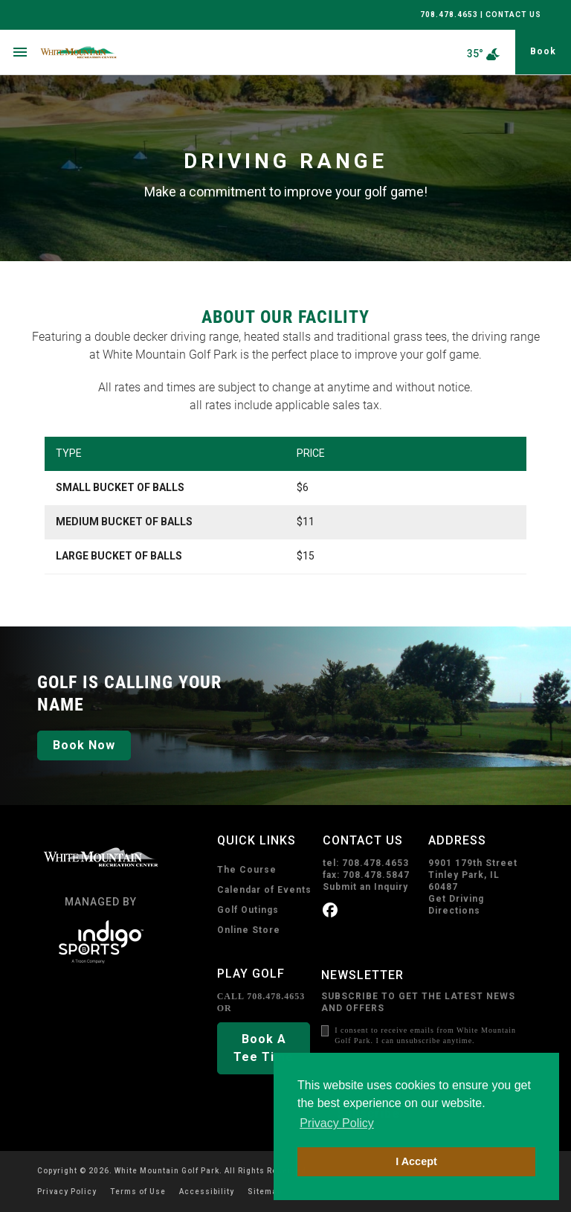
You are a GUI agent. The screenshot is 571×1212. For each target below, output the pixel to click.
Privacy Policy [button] (337, 1123)
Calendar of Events (264, 890)
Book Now (84, 745)
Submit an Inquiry (365, 887)
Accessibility (206, 1191)
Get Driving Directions (456, 905)
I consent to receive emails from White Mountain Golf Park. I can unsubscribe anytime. (425, 1035)
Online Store (248, 930)
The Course (247, 870)
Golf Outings (248, 910)
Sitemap (265, 1191)
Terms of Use (138, 1191)
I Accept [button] (416, 1161)
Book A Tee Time (263, 1048)
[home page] (97, 52)
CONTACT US (513, 14)
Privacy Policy (67, 1191)
